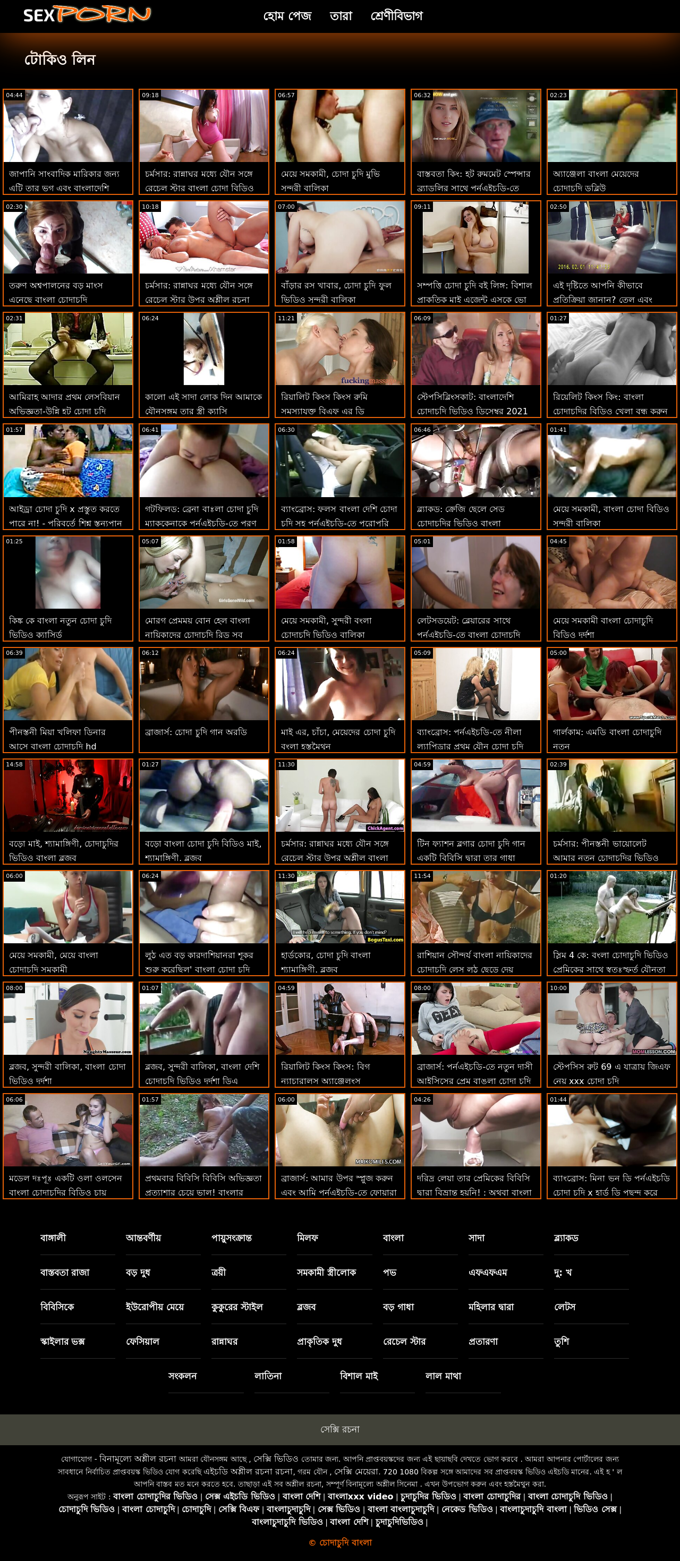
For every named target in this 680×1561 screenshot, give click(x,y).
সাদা (476, 1238)
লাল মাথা (443, 1376)
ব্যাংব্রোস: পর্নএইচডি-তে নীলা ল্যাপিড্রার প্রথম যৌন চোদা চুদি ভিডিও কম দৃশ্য (470, 746)
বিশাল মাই (359, 1376)
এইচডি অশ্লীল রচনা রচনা (248, 1471)
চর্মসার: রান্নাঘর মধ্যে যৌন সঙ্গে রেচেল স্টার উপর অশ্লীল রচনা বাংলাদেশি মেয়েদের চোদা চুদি (199, 299)
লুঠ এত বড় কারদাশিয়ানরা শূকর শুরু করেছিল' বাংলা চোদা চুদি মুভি (199, 969)
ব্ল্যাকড (566, 1238)
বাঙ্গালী (53, 1238)
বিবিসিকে (57, 1307)
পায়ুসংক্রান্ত (231, 1238)
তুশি (561, 1341)
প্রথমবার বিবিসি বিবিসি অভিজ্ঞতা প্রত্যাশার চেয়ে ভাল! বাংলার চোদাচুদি (203, 1192)
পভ (389, 1272)
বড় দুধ (138, 1272)
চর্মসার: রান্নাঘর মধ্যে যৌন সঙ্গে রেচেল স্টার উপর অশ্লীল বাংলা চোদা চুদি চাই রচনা (335, 858)
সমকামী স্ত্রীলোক (326, 1272)
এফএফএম (488, 1272)
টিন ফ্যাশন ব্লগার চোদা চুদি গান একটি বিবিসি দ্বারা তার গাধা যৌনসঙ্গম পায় (471, 858)
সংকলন (182, 1376)
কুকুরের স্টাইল (237, 1307)
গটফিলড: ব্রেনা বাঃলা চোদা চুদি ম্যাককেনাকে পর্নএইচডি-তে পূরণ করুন (201, 523)
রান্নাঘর (224, 1341)
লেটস (564, 1307)
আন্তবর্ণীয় (143, 1238)
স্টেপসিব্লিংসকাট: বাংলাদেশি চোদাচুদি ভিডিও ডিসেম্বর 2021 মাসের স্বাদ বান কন (472, 411)
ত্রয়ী (218, 1272)
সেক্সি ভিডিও (276, 1459)
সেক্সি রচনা (339, 1429)
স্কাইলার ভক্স (62, 1341)
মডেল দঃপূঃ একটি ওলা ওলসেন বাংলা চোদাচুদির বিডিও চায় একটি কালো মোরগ (65, 1192)
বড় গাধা (398, 1307)
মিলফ (307, 1238)
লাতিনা (268, 1376)
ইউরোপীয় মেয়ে (155, 1307)
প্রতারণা (483, 1341)
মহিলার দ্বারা (491, 1307)
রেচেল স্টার (404, 1341)
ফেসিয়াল (142, 1341)
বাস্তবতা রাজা (65, 1272)
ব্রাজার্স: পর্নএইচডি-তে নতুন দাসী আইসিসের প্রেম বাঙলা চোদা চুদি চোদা (475, 1081)
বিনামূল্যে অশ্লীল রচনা (137, 1459)
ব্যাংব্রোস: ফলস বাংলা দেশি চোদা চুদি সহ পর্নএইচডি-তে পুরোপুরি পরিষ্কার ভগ (339, 523)
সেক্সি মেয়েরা (356, 1471)
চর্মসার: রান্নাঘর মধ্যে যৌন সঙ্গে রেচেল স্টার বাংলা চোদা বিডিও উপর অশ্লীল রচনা (199, 188)
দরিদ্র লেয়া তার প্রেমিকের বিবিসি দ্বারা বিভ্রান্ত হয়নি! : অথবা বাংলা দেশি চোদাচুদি (474, 1192)
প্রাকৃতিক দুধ (319, 1341)
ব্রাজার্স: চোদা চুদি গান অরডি (196, 732)
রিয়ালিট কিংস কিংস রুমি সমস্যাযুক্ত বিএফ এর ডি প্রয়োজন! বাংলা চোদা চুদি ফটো (336, 411)
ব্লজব (306, 1307)
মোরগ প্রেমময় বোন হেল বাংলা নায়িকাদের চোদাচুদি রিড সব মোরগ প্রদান (197, 635)
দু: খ (563, 1272)
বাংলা (393, 1238)
